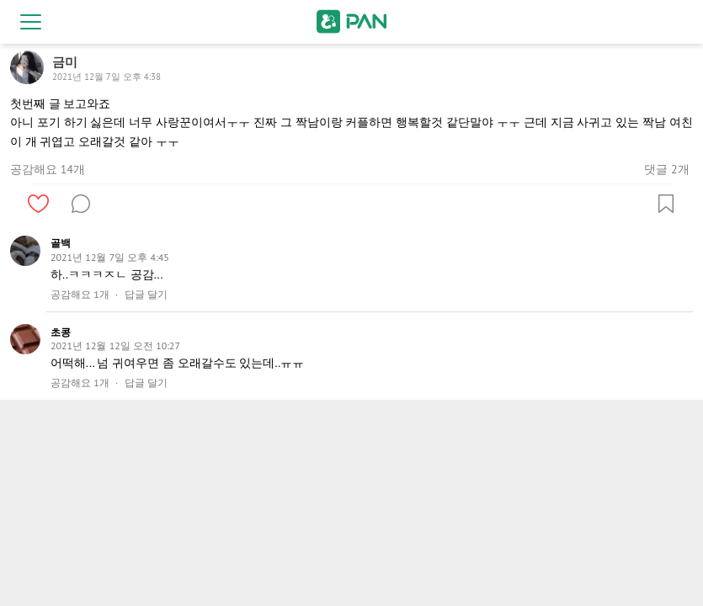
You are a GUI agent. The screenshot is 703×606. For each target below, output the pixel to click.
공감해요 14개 (47, 169)
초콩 (61, 332)
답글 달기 (146, 295)
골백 (61, 243)
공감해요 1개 (80, 295)
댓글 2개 (666, 169)
